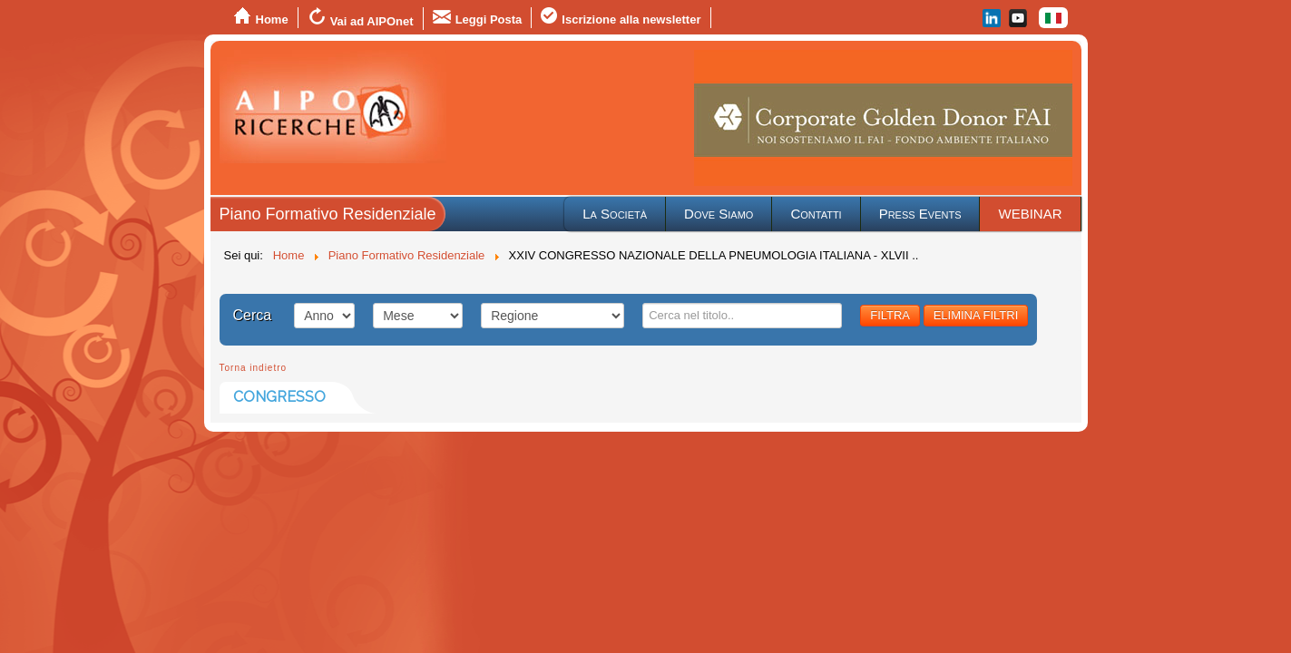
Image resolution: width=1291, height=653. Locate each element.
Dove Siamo (718, 213)
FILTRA (890, 315)
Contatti (815, 213)
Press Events (920, 213)
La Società (614, 213)
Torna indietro (254, 368)
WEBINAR (1029, 213)
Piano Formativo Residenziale (328, 214)
